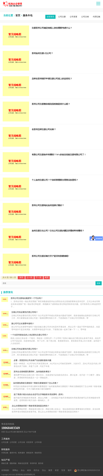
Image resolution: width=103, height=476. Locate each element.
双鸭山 (15, 470)
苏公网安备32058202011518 (87, 470)
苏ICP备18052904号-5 (43, 474)
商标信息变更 (23, 463)
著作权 (40, 463)
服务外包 (27, 15)
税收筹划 (38, 453)
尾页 (47, 277)
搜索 (98, 283)
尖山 (23, 470)
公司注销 (85, 17)
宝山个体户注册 (30, 432)
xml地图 (60, 474)
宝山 (44, 470)
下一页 (39, 277)
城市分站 (54, 474)
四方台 (36, 470)
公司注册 (62, 17)
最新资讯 (19, 432)
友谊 (57, 470)
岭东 (29, 470)
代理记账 (96, 17)
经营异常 (29, 442)
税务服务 (21, 453)
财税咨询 (29, 453)
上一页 (30, 277)
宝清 (63, 470)
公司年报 (38, 442)
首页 (17, 15)
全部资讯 (50, 17)
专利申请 (33, 463)
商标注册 (4, 463)
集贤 (50, 470)
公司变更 (73, 17)
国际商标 (13, 463)
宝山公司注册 (10, 432)
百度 (3, 432)
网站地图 (67, 474)
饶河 (69, 470)
